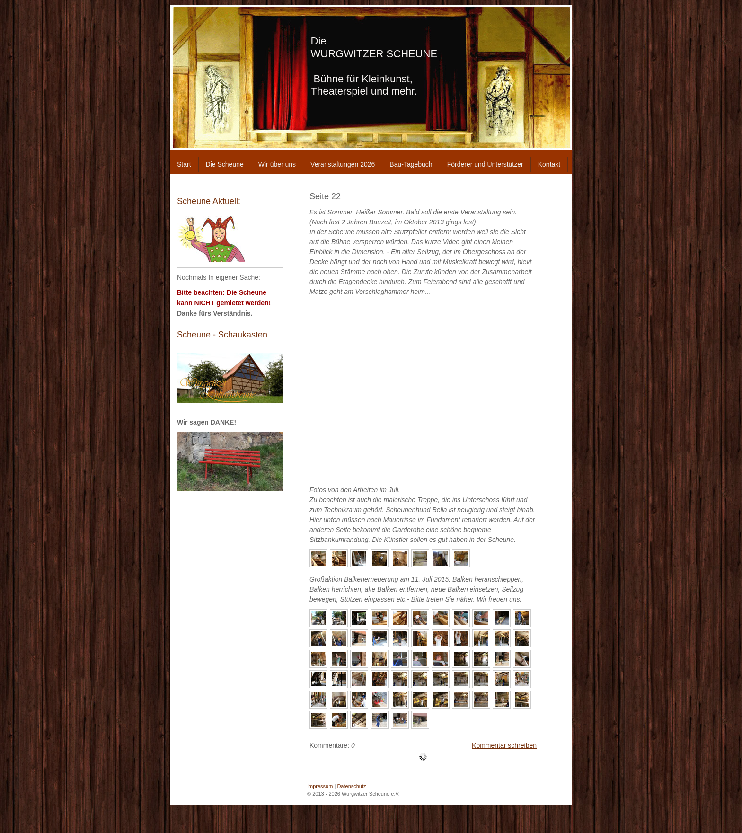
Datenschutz (351, 786)
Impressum (320, 786)
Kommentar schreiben (504, 745)
